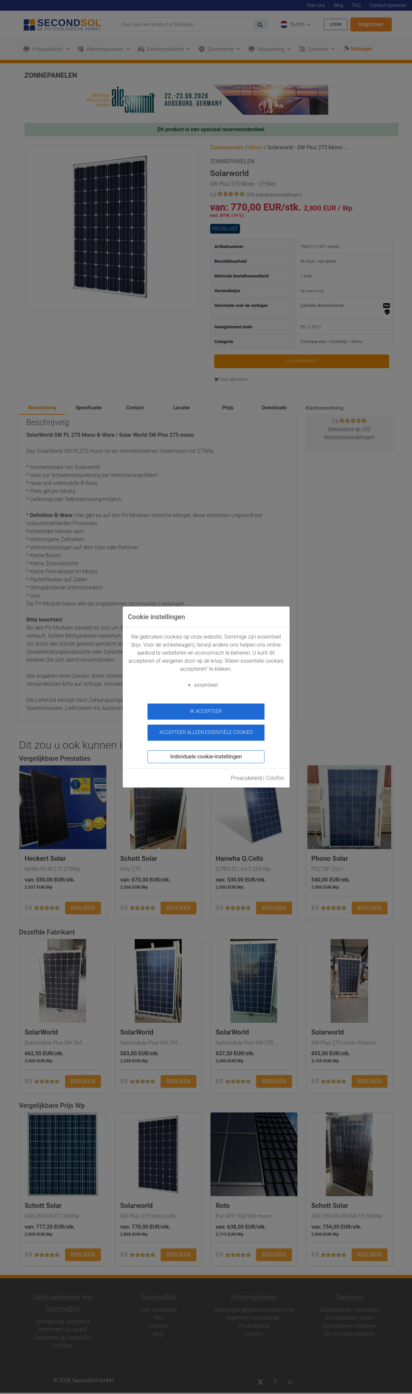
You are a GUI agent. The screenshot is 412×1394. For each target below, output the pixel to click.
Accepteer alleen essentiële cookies (205, 729)
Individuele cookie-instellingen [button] (206, 753)
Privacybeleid (246, 774)
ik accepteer (206, 711)
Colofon (275, 774)
